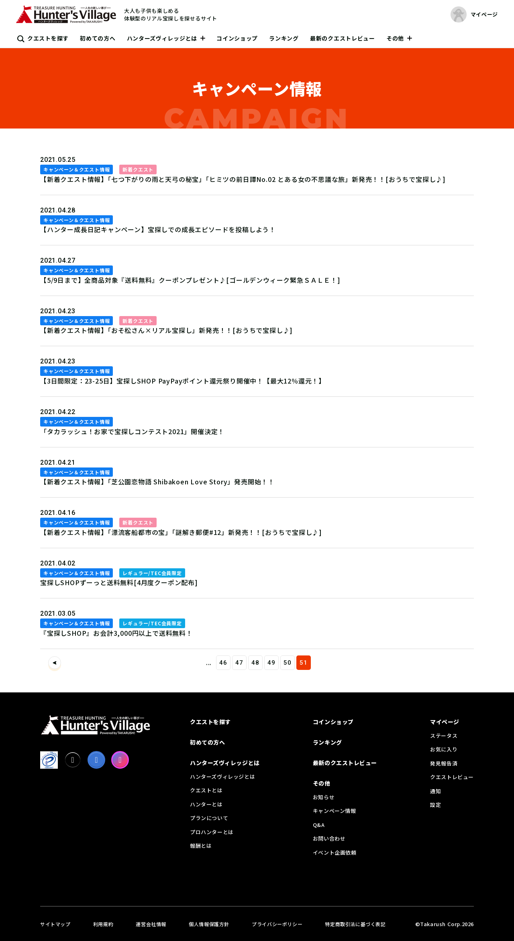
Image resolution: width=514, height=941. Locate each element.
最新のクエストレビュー (342, 38)
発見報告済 (443, 763)
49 (271, 662)
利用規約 (103, 924)
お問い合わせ (329, 838)
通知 (435, 791)
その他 (395, 38)
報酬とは (201, 845)
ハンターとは (206, 804)
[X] (73, 760)
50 (288, 662)
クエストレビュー (452, 777)
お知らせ (324, 797)
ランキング (284, 38)
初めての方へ (97, 38)
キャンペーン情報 (334, 810)
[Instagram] (120, 760)
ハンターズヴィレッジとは (162, 38)
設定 (435, 804)
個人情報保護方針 (209, 924)
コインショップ (237, 38)
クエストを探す (48, 38)
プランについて (209, 818)
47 (239, 662)
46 (223, 662)
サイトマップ (55, 924)
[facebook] (96, 760)
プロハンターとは (212, 832)
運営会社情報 (151, 924)
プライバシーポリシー (277, 924)
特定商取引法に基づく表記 (355, 924)
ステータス (443, 735)
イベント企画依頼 (335, 852)
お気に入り (443, 749)
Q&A (319, 825)
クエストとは (206, 790)
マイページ (444, 722)
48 (255, 662)
